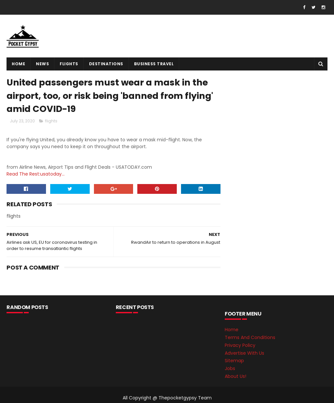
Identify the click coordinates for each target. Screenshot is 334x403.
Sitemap (234, 360)
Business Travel (154, 64)
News (42, 64)
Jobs (230, 368)
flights (69, 64)
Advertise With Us (244, 353)
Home (18, 64)
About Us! (235, 376)
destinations (106, 64)
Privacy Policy (240, 345)
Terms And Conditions (250, 337)
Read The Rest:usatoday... (36, 174)
